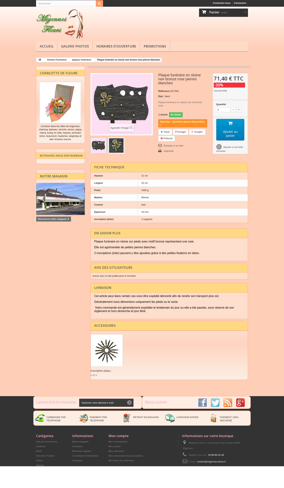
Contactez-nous (222, 3)
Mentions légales (81, 451)
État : (161, 96)
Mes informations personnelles (125, 455)
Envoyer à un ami (173, 145)
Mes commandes (118, 441)
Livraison (77, 446)
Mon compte (118, 435)
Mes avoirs (114, 446)
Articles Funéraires (46, 441)
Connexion (240, 3)
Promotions (155, 46)
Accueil (47, 46)
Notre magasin (54, 181)
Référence (164, 91)
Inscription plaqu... (102, 370)
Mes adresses (116, 451)
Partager (180, 131)
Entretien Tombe (45, 455)
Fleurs (39, 460)
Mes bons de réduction (121, 460)
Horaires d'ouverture (116, 46)
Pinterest (167, 138)
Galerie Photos (75, 46)
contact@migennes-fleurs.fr (211, 461)
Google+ (197, 131)
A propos (77, 460)
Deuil (39, 451)
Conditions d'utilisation (85, 455)
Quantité (221, 104)
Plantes (40, 465)
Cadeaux (41, 446)
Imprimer (169, 150)
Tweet (165, 131)
